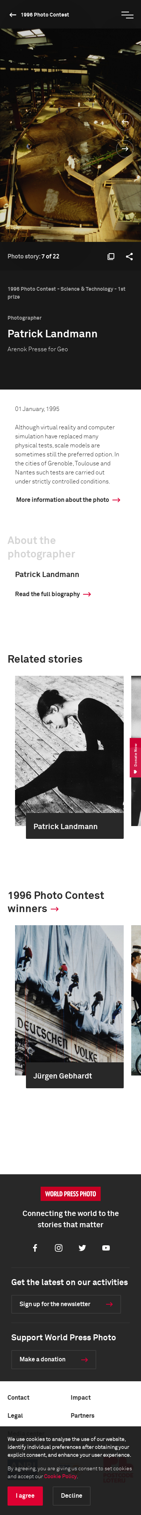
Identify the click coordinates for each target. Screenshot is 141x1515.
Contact (18, 1398)
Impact (81, 1398)
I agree (25, 1496)
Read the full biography (47, 594)
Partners (82, 1416)
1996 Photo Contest (45, 15)
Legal (15, 1416)
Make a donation (42, 1359)
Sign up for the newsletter (55, 1304)
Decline (71, 1496)
